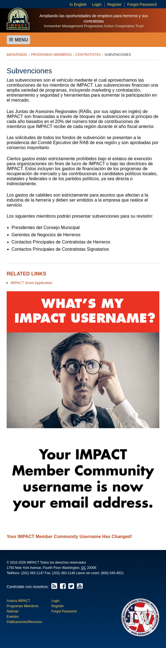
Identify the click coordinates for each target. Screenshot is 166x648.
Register (114, 4)
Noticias (13, 611)
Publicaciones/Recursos (24, 622)
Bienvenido (17, 55)
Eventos (13, 617)
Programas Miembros (51, 55)
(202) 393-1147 (32, 573)
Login (97, 4)
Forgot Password (142, 4)
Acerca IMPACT (18, 601)
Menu (18, 39)
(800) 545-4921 (112, 573)
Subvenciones (118, 55)
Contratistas (88, 55)
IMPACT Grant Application (31, 283)
